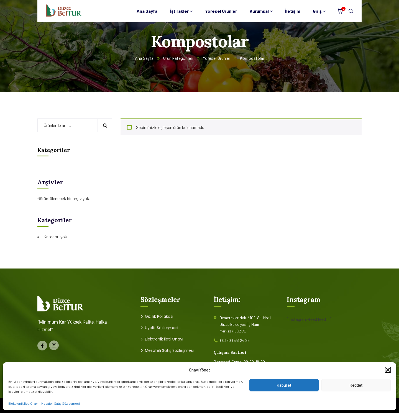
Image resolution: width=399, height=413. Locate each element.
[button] (388, 370)
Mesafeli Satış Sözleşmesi (60, 403)
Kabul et (284, 385)
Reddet (356, 385)
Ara (105, 125)
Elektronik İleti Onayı (23, 403)
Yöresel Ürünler (216, 58)
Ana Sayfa (144, 58)
